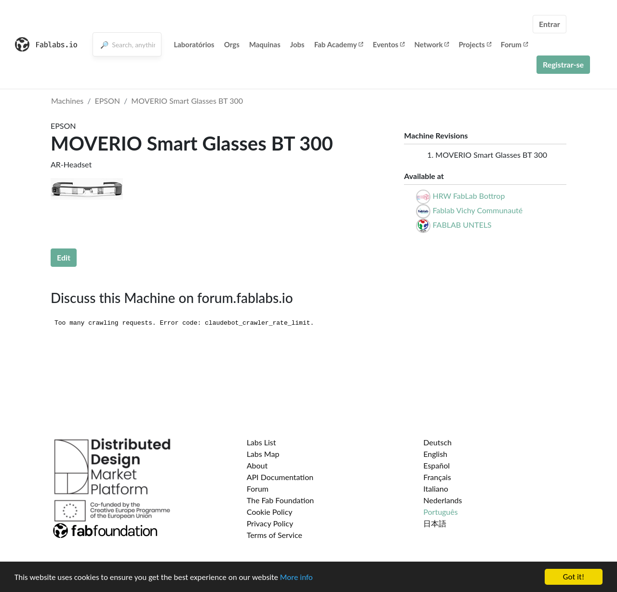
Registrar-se (563, 64)
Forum (514, 44)
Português (440, 511)
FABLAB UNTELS (461, 224)
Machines (67, 100)
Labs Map (263, 453)
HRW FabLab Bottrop (468, 195)
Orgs (232, 44)
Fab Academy (338, 44)
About (257, 465)
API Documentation (280, 477)
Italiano (435, 488)
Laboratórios (194, 44)
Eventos (388, 44)
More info (296, 578)
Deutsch (437, 442)
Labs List (261, 442)
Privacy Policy (270, 523)
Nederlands (442, 500)
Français (437, 477)
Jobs (297, 44)
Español (436, 465)
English (435, 453)
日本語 (434, 523)
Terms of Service (274, 534)
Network (431, 44)
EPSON (108, 100)
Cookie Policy (270, 511)
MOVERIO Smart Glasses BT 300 (187, 100)
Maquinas (265, 44)
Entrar (549, 23)
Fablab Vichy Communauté (477, 210)
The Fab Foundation (280, 500)
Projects (474, 44)
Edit (63, 257)
